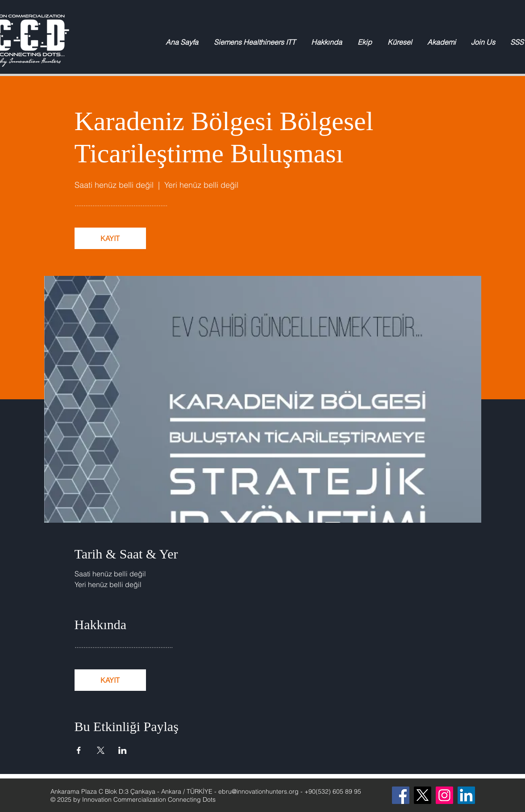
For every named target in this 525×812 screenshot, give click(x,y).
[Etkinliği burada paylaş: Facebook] (79, 750)
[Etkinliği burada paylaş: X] (100, 750)
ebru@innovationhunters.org (258, 791)
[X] (422, 795)
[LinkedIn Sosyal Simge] (466, 795)
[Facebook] (400, 795)
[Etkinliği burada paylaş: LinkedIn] (122, 750)
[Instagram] (444, 795)
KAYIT (110, 238)
